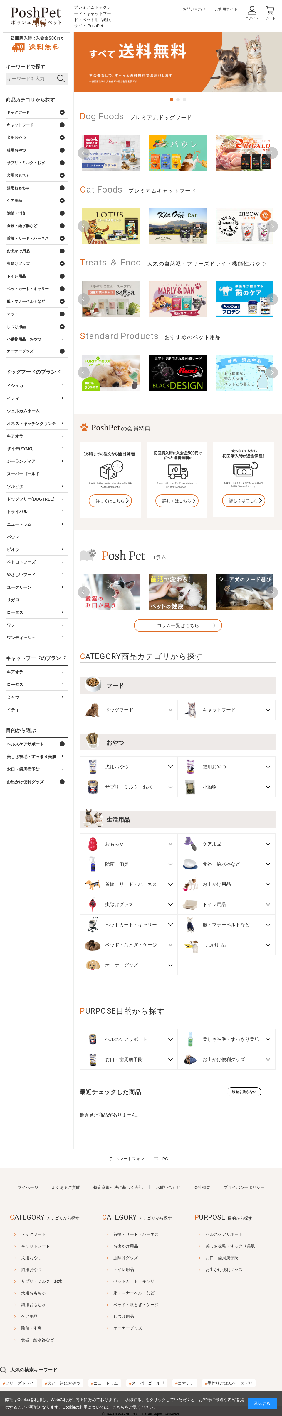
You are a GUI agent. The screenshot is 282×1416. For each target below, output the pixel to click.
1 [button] (171, 99)
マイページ (28, 1187)
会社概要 (202, 1187)
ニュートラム (104, 1383)
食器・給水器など (37, 1339)
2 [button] (178, 99)
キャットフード (35, 1246)
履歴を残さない (244, 1092)
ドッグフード (33, 1234)
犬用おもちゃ (33, 1293)
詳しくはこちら (110, 500)
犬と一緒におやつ (62, 1383)
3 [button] (184, 99)
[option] (178, 62)
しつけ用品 (123, 1316)
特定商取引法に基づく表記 (118, 1187)
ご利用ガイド (226, 9)
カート (271, 18)
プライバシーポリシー (244, 1187)
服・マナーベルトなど (134, 1293)
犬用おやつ (31, 1257)
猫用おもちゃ (33, 1304)
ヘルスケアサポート (224, 1234)
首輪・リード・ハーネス (136, 1234)
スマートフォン (129, 1158)
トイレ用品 (123, 1269)
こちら (118, 1407)
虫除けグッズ (125, 1257)
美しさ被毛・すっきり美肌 (230, 1246)
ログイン (252, 18)
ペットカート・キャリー (136, 1281)
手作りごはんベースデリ (229, 1383)
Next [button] (272, 153)
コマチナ (184, 1383)
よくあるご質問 (65, 1187)
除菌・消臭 (31, 1328)
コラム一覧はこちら (178, 625)
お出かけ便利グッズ (224, 1269)
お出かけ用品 (125, 1246)
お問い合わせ (194, 9)
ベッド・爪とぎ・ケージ (136, 1304)
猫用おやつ (31, 1269)
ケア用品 (29, 1316)
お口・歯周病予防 (222, 1257)
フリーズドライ (18, 1383)
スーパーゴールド (146, 1383)
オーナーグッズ (127, 1328)
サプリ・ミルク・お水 (41, 1281)
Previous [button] (84, 153)
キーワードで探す (25, 66)
